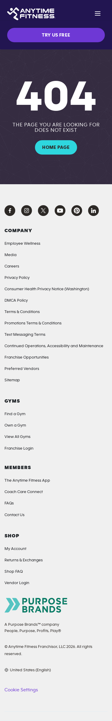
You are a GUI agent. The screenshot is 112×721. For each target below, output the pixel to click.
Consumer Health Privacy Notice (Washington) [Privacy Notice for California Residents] (46, 289)
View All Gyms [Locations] (17, 437)
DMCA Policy (16, 300)
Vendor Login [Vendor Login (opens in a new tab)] (16, 583)
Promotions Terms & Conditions (33, 323)
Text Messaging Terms (24, 334)
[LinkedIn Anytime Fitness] (93, 210)
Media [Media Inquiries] (10, 255)
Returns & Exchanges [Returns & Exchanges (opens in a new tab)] (23, 560)
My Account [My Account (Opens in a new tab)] (15, 549)
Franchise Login (18, 448)
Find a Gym (14, 414)
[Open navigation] (97, 14)
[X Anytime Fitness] (43, 210)
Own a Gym (15, 425)
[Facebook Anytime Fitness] (9, 210)
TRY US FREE (56, 35)
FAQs (9, 503)
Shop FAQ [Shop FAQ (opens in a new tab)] (13, 571)
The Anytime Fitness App (27, 480)
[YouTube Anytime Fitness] (60, 210)
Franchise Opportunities (26, 357)
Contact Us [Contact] (14, 515)
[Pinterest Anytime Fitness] (76, 210)
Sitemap (12, 380)
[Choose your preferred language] (27, 670)
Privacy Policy (17, 278)
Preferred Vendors (21, 369)
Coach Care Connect (23, 492)
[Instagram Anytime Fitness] (26, 210)
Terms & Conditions (22, 312)
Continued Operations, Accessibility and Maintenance (53, 346)
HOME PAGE (56, 147)
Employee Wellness (22, 243)
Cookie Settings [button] (21, 689)
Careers (11, 266)
